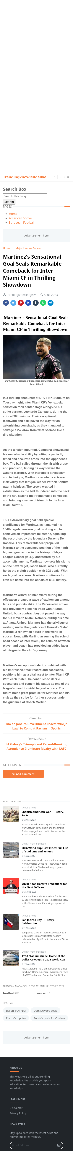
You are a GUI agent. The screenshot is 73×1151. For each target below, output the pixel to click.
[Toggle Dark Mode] (60, 177)
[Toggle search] (64, 177)
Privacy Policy (18, 1113)
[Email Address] (32, 1145)
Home (13, 214)
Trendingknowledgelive (24, 176)
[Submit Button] (59, 1145)
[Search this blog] (25, 196)
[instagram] (55, 177)
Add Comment (23, 774)
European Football (21, 223)
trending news (29, 807)
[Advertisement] (36, 36)
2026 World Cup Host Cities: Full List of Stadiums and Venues (45, 849)
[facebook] (51, 177)
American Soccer (20, 218)
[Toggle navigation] (68, 177)
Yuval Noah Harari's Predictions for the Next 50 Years (44, 885)
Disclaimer (16, 1108)
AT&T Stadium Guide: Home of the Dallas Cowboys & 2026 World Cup (43, 957)
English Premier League (34, 843)
